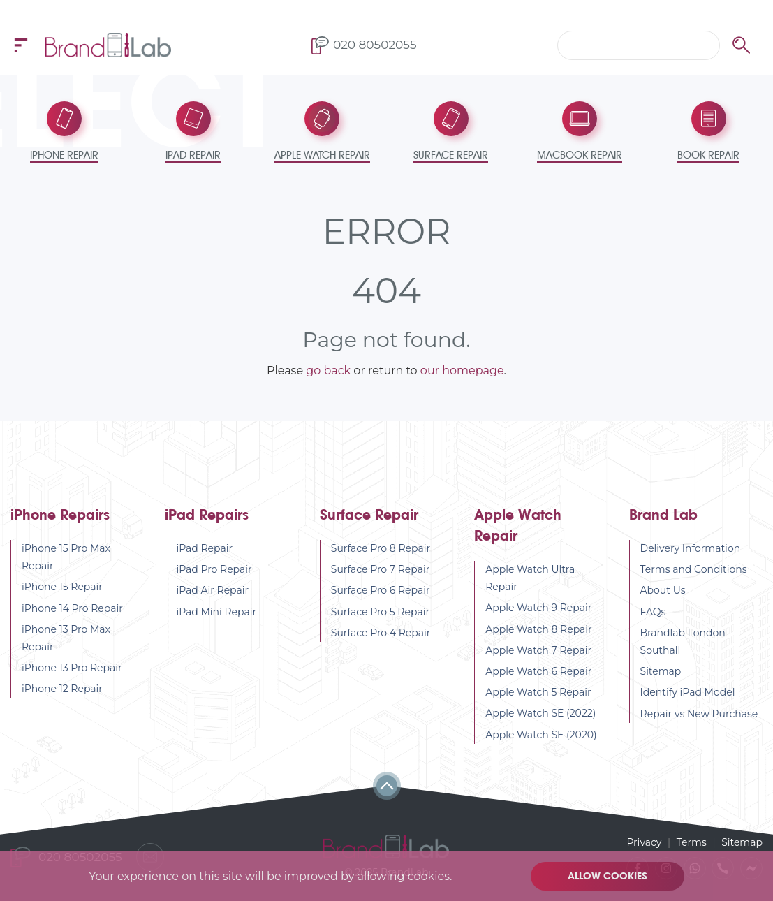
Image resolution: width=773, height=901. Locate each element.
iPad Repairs (207, 515)
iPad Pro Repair (213, 569)
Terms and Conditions (693, 569)
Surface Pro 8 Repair (380, 548)
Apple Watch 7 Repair (538, 650)
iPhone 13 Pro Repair (72, 667)
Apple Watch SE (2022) (540, 713)
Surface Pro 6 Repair (380, 590)
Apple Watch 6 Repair (538, 671)
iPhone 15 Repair (62, 586)
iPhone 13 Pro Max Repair (66, 638)
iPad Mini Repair (216, 612)
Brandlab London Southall (683, 642)
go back (328, 370)
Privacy (643, 842)
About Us (663, 590)
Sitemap (661, 671)
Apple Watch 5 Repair (538, 692)
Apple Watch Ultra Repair (530, 578)
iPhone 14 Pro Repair (72, 608)
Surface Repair (369, 515)
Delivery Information (690, 548)
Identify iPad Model (687, 692)
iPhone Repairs (60, 515)
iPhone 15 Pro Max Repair (66, 557)
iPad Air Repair (212, 590)
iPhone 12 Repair (62, 688)
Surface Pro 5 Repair (380, 612)
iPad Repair (204, 548)
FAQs (653, 612)
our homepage (462, 370)
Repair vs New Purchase (699, 714)
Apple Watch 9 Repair (538, 607)
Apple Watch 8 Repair (538, 629)
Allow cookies (607, 875)
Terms (692, 842)
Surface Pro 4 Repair (381, 633)
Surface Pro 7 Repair (380, 569)
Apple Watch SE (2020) (541, 734)
